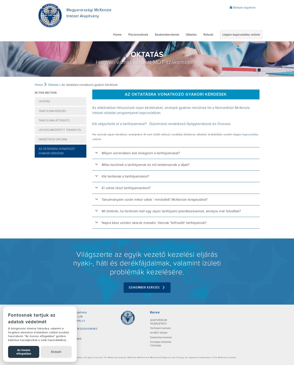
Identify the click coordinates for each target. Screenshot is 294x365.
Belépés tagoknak (243, 7)
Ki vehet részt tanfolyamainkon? (126, 188)
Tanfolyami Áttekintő (54, 120)
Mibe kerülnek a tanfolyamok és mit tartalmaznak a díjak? (145, 165)
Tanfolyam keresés (52, 111)
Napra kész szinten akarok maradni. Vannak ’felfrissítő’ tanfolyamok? (154, 223)
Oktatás (191, 35)
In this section (46, 92)
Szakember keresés (147, 288)
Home (117, 35)
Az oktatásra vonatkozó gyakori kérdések (57, 151)
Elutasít (56, 352)
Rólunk (208, 35)
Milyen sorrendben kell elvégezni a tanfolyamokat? (141, 153)
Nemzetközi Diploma (53, 139)
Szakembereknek (167, 35)
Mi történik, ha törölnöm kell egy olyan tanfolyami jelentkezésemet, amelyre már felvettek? (171, 211)
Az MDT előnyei (158, 332)
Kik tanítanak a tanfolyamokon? (125, 176)
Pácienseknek (138, 35)
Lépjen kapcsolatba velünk (241, 35)
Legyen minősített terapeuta (60, 130)
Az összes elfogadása (23, 351)
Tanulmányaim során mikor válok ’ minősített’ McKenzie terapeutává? (154, 199)
